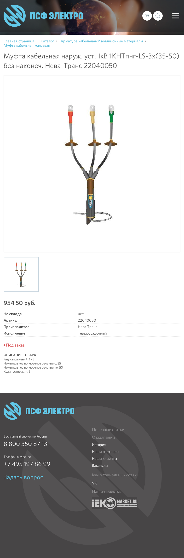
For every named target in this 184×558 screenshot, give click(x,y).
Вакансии (100, 465)
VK (94, 483)
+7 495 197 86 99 (27, 463)
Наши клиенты (104, 458)
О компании (103, 437)
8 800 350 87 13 (25, 443)
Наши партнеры (105, 451)
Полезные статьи (108, 429)
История (99, 444)
